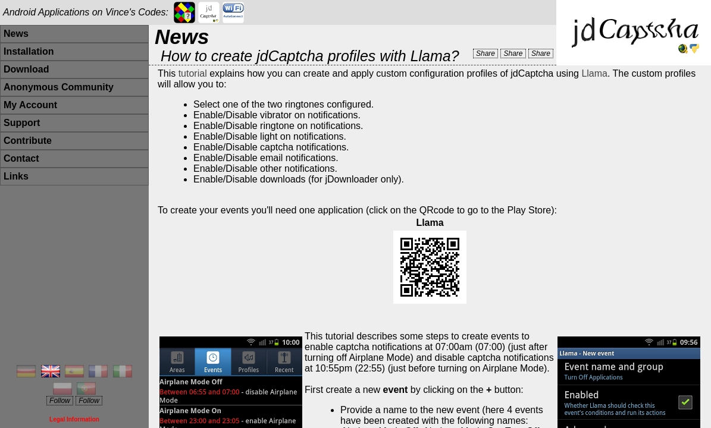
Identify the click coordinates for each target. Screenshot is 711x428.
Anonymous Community (59, 87)
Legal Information (74, 419)
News (16, 34)
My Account (30, 105)
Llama (594, 73)
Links (16, 176)
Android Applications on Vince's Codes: (85, 12)
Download (26, 69)
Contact (21, 158)
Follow (59, 400)
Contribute (28, 141)
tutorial (192, 73)
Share (485, 53)
